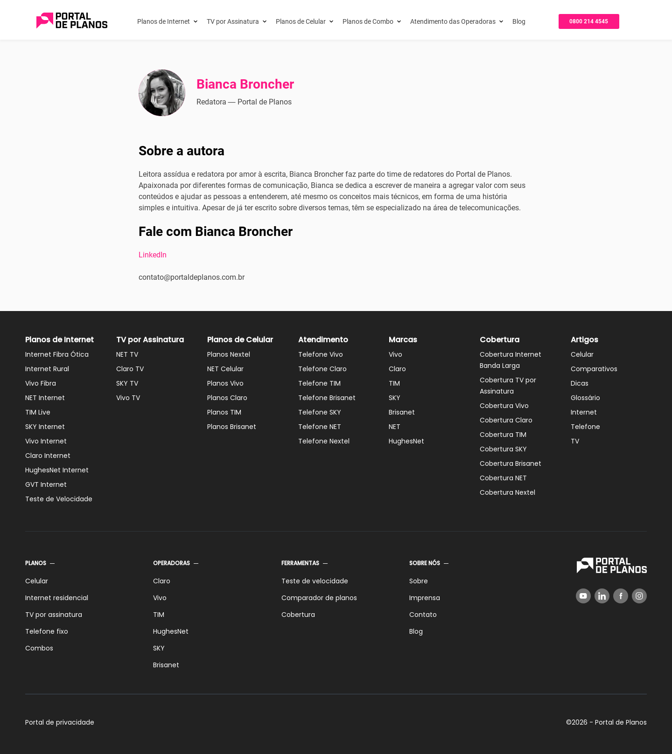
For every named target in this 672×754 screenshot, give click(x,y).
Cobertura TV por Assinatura (508, 385)
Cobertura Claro (506, 420)
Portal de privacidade (59, 722)
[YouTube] (583, 595)
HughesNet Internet (57, 470)
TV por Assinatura (233, 21)
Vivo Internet (46, 441)
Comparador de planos (319, 597)
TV (575, 441)
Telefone (585, 426)
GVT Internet (46, 484)
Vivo (395, 354)
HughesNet (406, 441)
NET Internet (45, 397)
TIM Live (37, 412)
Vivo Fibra (40, 383)
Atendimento (323, 339)
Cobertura (499, 339)
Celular (582, 354)
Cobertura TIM (503, 434)
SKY (394, 397)
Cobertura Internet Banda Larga (510, 360)
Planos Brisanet (231, 426)
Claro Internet (47, 455)
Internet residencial (56, 597)
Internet (584, 412)
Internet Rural (47, 369)
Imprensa (424, 597)
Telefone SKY (319, 412)
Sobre (418, 581)
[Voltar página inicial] (71, 21)
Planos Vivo (225, 383)
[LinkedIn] (602, 595)
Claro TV (130, 369)
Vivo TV (128, 397)
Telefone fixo (46, 631)
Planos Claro (227, 397)
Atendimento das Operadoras (453, 21)
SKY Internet (45, 426)
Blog (518, 21)
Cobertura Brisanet (510, 463)
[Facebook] (620, 595)
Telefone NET (319, 426)
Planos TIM (224, 412)
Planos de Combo (368, 21)
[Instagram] (639, 595)
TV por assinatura (53, 614)
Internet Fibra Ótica (57, 354)
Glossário (585, 397)
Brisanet (402, 412)
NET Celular (225, 369)
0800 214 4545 (588, 21)
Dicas (579, 383)
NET (394, 426)
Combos (39, 648)
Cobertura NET (503, 478)
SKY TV (127, 383)
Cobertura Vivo (504, 405)
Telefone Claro (322, 369)
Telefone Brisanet (327, 397)
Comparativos (594, 369)
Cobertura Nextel (507, 492)
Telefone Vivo (320, 354)
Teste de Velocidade (58, 499)
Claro (397, 369)
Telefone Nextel (324, 441)
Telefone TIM (319, 383)
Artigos (584, 339)
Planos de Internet (163, 21)
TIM (394, 383)
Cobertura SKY (503, 449)
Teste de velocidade (314, 581)
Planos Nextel (228, 354)
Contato (423, 614)
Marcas (403, 339)
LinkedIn (153, 254)
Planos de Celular (301, 21)
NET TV (127, 354)
